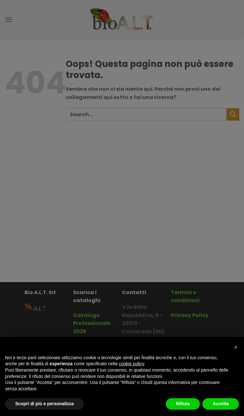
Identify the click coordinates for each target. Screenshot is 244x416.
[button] (236, 347)
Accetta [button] (221, 403)
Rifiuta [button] (183, 403)
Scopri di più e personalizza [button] (44, 403)
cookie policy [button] (131, 363)
